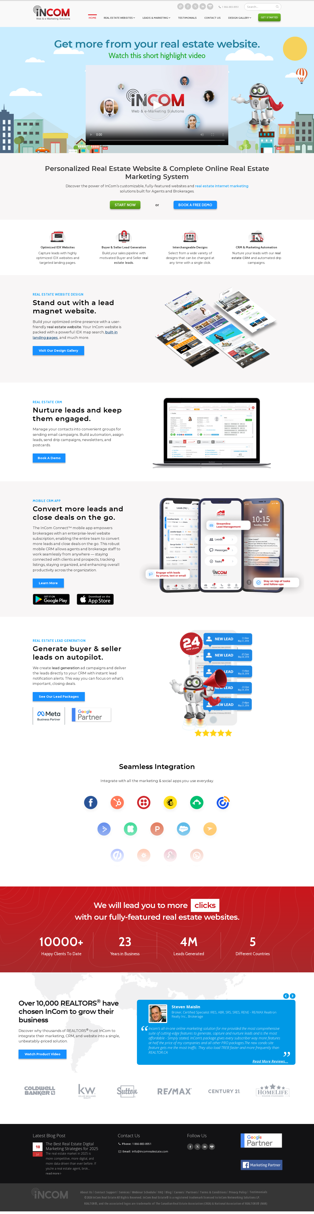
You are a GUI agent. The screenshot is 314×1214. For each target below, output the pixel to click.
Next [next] (292, 996)
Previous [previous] (286, 996)
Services (124, 1192)
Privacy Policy (238, 1192)
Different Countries (253, 954)
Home (92, 17)
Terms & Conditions (213, 1192)
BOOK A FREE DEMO (195, 205)
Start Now (125, 205)
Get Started (269, 17)
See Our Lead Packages (59, 697)
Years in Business (125, 954)
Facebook (188, 6)
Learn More (48, 583)
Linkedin (203, 6)
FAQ (160, 1192)
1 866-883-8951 (230, 6)
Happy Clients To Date (61, 954)
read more (53, 1173)
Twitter (195, 6)
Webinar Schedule (144, 1192)
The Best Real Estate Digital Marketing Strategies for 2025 (72, 1146)
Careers (179, 1192)
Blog (180, 6)
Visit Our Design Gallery (58, 351)
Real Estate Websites (118, 17)
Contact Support (106, 1192)
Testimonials (187, 17)
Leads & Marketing (155, 17)
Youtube (210, 6)
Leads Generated (188, 954)
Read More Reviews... (270, 1061)
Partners (192, 1192)
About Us (86, 1192)
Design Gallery (238, 17)
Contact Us (212, 17)
